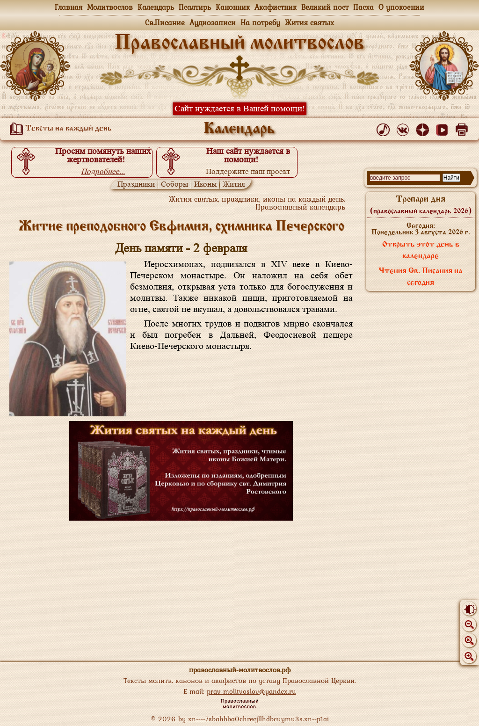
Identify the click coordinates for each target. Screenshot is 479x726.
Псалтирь (195, 7)
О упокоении (401, 7)
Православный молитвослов (239, 43)
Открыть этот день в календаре (420, 250)
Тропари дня (421, 205)
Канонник (233, 7)
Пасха (363, 7)
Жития (234, 184)
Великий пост (324, 7)
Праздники (136, 184)
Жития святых (309, 22)
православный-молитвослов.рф (239, 669)
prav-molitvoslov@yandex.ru (251, 691)
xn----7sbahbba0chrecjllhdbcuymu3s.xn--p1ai (258, 718)
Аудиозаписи (212, 22)
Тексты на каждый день (59, 128)
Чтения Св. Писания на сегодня (420, 277)
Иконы (205, 184)
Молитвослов (110, 7)
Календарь (156, 7)
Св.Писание (165, 22)
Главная (68, 7)
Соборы (174, 184)
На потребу (260, 22)
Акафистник (275, 7)
